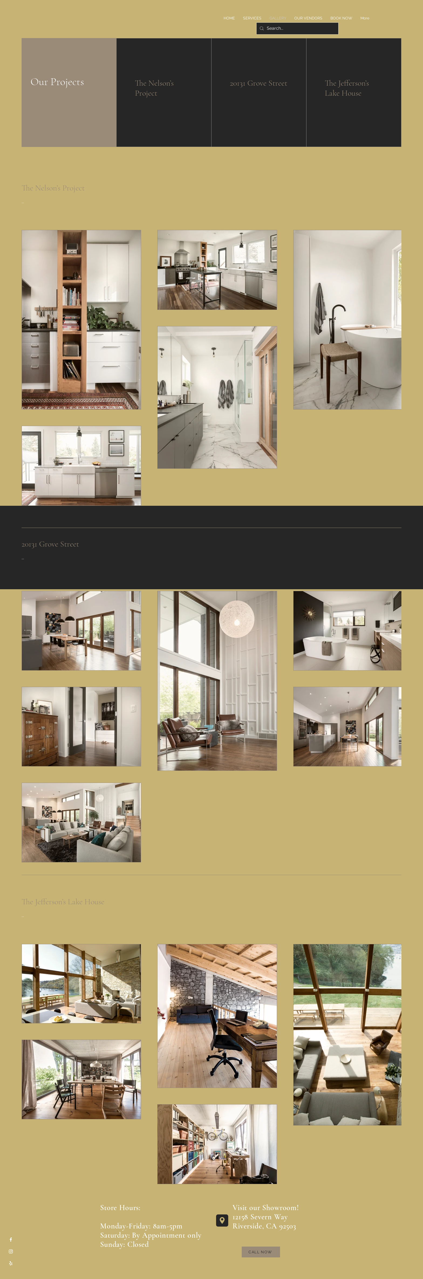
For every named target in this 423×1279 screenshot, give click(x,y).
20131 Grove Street (258, 83)
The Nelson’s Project (154, 88)
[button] (252, 18)
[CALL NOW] (261, 1252)
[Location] (222, 1220)
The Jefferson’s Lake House (347, 88)
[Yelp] (10, 1263)
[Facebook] (10, 1239)
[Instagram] (10, 1251)
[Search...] (297, 28)
